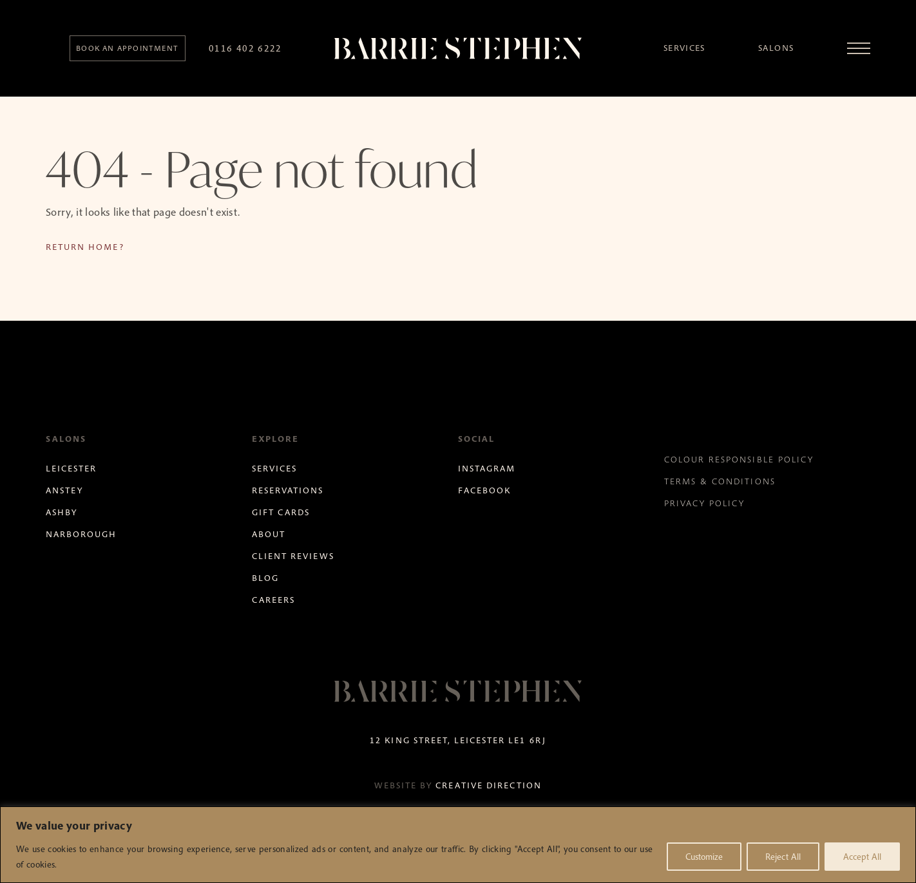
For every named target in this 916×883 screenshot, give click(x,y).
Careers (273, 599)
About (268, 534)
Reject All (783, 856)
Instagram (486, 468)
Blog (265, 578)
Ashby (61, 512)
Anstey (64, 490)
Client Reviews (293, 556)
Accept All (862, 856)
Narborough (81, 534)
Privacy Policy (704, 503)
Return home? (85, 247)
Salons (776, 48)
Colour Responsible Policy (739, 459)
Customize (704, 856)
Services (684, 48)
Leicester (71, 468)
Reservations (287, 490)
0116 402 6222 (245, 48)
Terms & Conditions (720, 481)
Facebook (484, 490)
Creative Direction (488, 785)
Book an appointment (127, 48)
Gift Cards (281, 512)
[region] (458, 844)
